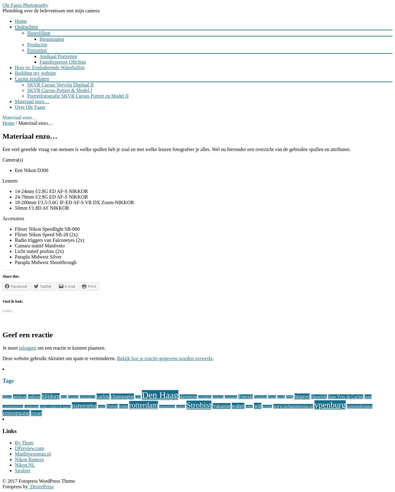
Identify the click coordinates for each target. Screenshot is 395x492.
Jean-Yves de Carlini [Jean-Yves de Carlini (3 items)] (345, 396)
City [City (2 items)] (138, 397)
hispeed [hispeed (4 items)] (302, 396)
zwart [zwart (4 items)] (36, 413)
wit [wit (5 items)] (257, 406)
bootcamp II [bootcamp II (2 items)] (88, 397)
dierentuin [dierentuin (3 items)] (188, 396)
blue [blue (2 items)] (63, 397)
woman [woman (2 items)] (267, 406)
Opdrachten (26, 26)
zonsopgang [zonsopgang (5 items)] (16, 413)
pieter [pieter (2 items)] (101, 406)
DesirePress (41, 486)
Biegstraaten (52, 39)
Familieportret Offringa (63, 62)
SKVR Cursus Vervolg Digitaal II (60, 84)
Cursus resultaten (32, 78)
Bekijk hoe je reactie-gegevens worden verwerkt (165, 358)
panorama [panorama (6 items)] (84, 405)
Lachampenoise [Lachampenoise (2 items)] (12, 406)
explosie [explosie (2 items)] (218, 397)
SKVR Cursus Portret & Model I (59, 90)
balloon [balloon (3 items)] (34, 396)
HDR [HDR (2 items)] (289, 397)
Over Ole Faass (30, 107)
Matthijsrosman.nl (33, 453)
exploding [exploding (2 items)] (204, 397)
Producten (37, 44)
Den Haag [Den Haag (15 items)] (160, 395)
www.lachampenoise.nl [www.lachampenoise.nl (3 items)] (293, 406)
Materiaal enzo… (32, 101)
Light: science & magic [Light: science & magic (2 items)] (55, 406)
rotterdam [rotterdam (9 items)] (143, 405)
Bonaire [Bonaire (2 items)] (73, 397)
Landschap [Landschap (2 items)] (31, 406)
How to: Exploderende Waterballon (50, 67)
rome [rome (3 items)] (123, 406)
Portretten (37, 50)
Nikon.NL (25, 465)
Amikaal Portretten (58, 56)
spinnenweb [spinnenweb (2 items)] (167, 406)
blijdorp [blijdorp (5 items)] (51, 396)
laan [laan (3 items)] (368, 396)
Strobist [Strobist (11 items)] (199, 405)
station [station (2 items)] (180, 406)
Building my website (35, 73)
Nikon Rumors (29, 459)
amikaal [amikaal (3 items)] (20, 396)
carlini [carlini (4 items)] (103, 396)
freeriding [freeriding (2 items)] (260, 397)
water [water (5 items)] (238, 406)
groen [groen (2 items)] (272, 397)
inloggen (27, 348)
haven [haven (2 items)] (281, 397)
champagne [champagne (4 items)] (122, 396)
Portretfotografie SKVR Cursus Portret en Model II (78, 96)
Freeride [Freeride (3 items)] (246, 396)
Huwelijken (38, 33)
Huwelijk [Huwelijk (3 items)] (319, 396)
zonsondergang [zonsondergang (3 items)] (359, 406)
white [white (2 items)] (249, 406)
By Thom (24, 442)
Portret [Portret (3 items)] (112, 406)
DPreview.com (29, 448)
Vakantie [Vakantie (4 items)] (221, 406)
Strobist (22, 470)
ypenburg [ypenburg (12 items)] (330, 405)
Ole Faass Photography (25, 5)
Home (21, 21)
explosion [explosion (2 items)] (231, 397)
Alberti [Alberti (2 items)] (7, 397)
